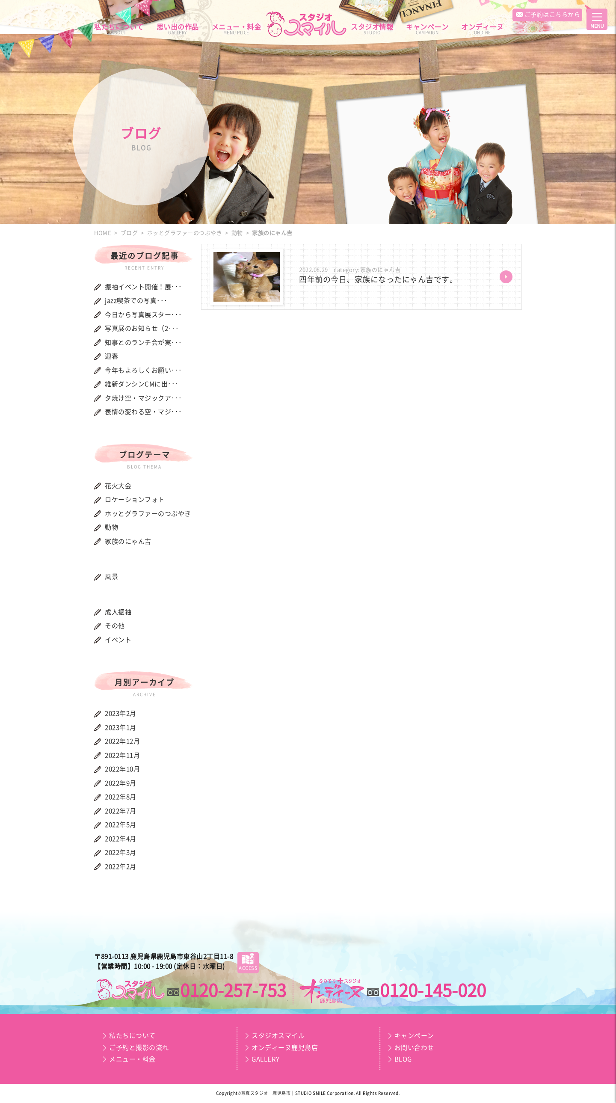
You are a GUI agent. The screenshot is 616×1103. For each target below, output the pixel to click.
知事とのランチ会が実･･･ (143, 342)
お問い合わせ (414, 1047)
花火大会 (118, 486)
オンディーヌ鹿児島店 (285, 1047)
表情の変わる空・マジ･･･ (143, 412)
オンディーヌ (482, 29)
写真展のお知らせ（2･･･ (142, 328)
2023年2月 (120, 713)
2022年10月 (122, 769)
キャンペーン (427, 29)
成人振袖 (118, 612)
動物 (111, 527)
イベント (118, 640)
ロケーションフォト (135, 499)
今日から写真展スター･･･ (143, 314)
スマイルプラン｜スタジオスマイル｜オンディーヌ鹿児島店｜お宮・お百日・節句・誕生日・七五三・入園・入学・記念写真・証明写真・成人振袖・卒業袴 (308, 24)
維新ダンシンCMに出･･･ (142, 384)
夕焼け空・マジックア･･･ (143, 398)
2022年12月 (122, 741)
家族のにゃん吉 (128, 541)
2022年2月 (120, 866)
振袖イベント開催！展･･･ (143, 287)
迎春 (111, 356)
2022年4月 (120, 839)
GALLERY (266, 1059)
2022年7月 (120, 811)
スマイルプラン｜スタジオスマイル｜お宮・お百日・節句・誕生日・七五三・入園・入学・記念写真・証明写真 (130, 990)
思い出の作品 (178, 29)
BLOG (403, 1059)
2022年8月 (120, 797)
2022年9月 (120, 783)
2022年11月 (122, 755)
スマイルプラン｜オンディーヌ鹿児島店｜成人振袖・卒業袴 (332, 991)
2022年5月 (120, 824)
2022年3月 (120, 852)
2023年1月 (120, 727)
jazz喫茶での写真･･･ (136, 300)
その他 (115, 626)
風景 (111, 576)
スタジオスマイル (278, 1035)
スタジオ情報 (372, 29)
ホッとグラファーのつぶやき (148, 513)
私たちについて (119, 29)
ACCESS (248, 961)
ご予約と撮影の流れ (139, 1047)
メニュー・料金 (236, 29)
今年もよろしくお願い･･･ (143, 370)
